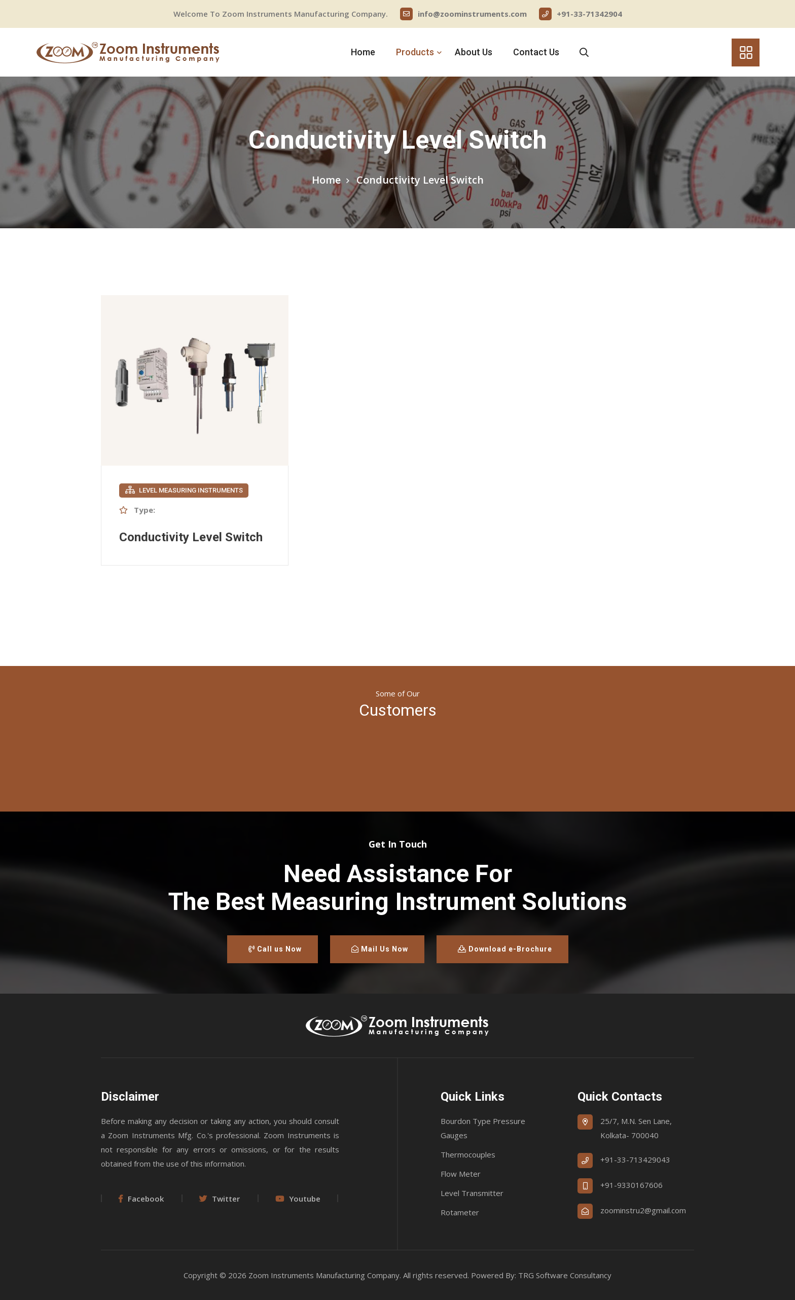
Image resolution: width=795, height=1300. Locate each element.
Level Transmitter (472, 1193)
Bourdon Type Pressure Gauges (483, 1128)
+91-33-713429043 (635, 1159)
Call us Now (275, 949)
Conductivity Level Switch (191, 538)
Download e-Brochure (505, 949)
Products (415, 52)
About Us (473, 52)
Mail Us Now (379, 949)
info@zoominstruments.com (463, 14)
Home (363, 52)
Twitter (219, 1198)
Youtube (297, 1198)
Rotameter (460, 1212)
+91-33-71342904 (580, 14)
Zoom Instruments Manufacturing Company (324, 1275)
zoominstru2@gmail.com (643, 1210)
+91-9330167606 (631, 1185)
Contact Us (536, 52)
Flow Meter (461, 1174)
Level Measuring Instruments (184, 491)
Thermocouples (468, 1154)
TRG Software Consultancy (564, 1275)
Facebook (141, 1198)
